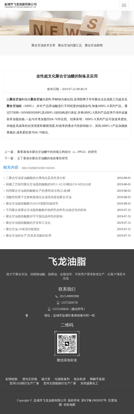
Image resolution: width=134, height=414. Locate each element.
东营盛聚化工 (89, 383)
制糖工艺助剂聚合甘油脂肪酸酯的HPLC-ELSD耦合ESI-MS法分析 (48, 184)
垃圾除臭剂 (62, 379)
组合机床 (80, 379)
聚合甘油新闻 (94, 45)
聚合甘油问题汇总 (70, 45)
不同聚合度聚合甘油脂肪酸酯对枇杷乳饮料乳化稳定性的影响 (46, 210)
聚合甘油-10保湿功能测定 (23, 229)
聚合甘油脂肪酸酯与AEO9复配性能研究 (32, 203)
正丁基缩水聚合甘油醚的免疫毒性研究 (42, 158)
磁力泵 (45, 379)
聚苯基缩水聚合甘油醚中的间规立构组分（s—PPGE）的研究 (57, 152)
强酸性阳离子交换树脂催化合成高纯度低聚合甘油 (38, 197)
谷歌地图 (69, 404)
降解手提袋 (97, 379)
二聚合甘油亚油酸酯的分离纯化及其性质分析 (36, 178)
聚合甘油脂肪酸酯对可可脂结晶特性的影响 (34, 216)
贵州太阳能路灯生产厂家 (59, 383)
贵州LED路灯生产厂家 (24, 383)
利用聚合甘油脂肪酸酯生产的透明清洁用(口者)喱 (38, 190)
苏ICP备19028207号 (94, 400)
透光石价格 (29, 379)
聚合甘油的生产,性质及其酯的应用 (28, 235)
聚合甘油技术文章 (43, 45)
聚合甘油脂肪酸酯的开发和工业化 (28, 222)
